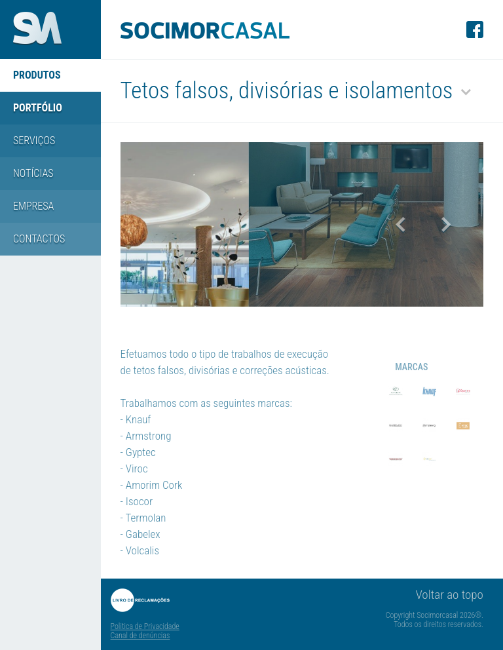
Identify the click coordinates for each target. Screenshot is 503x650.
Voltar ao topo (449, 594)
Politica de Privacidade (145, 626)
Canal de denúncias (140, 635)
